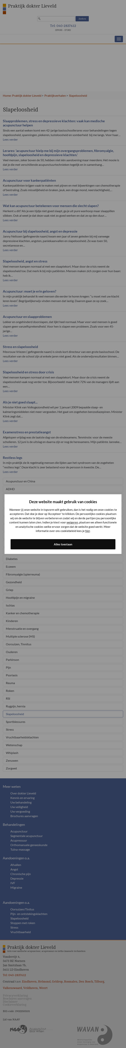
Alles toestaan (63, 544)
